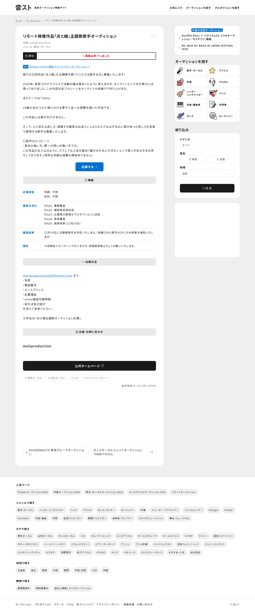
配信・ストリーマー (224, 535)
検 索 (207, 189)
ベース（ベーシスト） (54, 544)
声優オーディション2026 (67, 492)
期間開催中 (24, 588)
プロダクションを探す (227, 8)
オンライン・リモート (97, 377)
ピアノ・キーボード (105, 544)
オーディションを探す (198, 8)
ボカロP (101, 552)
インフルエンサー (194, 510)
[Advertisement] (89, 417)
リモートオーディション (184, 492)
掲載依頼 (129, 604)
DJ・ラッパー (128, 510)
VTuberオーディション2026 (33, 492)
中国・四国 (80, 570)
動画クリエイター (97, 518)
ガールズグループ (147, 535)
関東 (44, 570)
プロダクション (43, 604)
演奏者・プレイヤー (122, 518)
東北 (33, 570)
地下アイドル (84, 552)
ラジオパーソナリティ (29, 552)
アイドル (87, 510)
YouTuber (24, 518)
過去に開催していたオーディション (72, 588)
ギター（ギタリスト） (28, 544)
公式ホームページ (89, 366)
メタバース (129, 552)
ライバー (203, 535)
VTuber (228, 510)
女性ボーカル (58, 377)
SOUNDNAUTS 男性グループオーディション (55, 452)
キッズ (115, 552)
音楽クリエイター (73, 518)
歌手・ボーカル (42, 47)
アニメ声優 (142, 544)
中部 (55, 570)
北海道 (21, 570)
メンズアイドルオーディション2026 (147, 492)
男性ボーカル (34, 377)
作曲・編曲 (41, 518)
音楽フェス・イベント (188, 544)
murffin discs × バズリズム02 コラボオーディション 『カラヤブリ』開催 (208, 37)
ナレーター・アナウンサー (165, 510)
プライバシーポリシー (108, 604)
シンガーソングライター (51, 510)
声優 (143, 510)
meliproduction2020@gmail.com (47, 275)
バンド (73, 510)
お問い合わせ (145, 604)
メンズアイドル (124, 535)
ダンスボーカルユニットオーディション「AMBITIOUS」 (123, 452)
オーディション (24, 604)
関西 (66, 570)
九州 (94, 570)
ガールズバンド (171, 535)
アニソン (125, 544)
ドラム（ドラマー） (80, 544)
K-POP (189, 535)
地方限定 (195, 552)
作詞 (55, 518)
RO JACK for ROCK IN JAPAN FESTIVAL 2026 (208, 47)
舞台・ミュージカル (179, 518)
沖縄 (105, 570)
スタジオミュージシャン (151, 518)
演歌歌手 (66, 552)
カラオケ (50, 552)
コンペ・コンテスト (215, 544)
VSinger (213, 510)
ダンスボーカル (66, 535)
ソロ (76, 377)
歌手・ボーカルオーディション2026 (104, 492)
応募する (89, 167)
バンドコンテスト (162, 544)
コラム (70, 604)
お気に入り (176, 8)
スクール (59, 604)
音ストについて (85, 604)
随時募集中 (42, 588)
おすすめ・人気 (176, 552)
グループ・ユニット (100, 535)
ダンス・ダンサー (106, 510)
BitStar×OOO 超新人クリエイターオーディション (60, 66)
